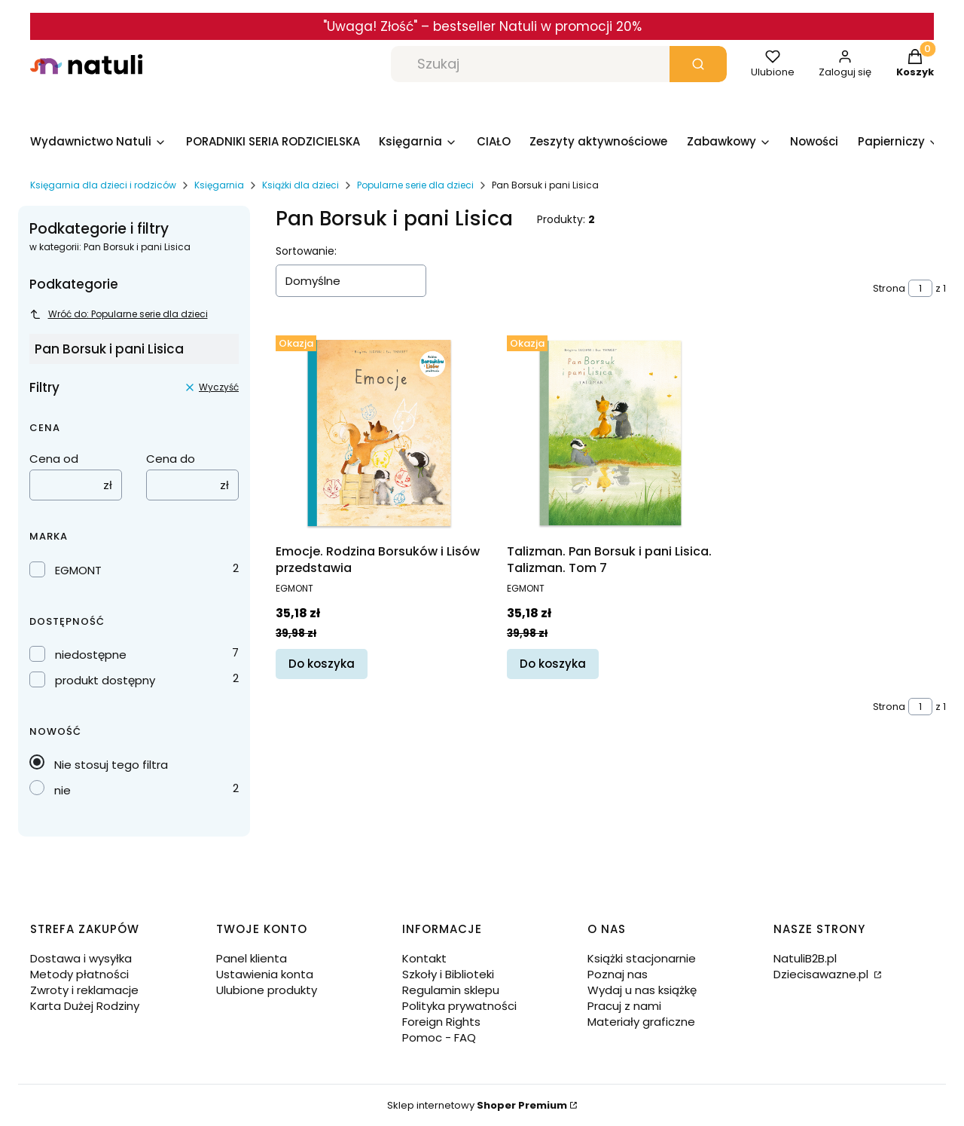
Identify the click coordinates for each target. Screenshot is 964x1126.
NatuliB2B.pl (805, 958)
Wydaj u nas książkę (642, 990)
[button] (698, 64)
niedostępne (91, 654)
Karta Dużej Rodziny (84, 1006)
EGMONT (78, 570)
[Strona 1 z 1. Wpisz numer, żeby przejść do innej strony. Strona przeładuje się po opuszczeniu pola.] (920, 288)
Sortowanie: (306, 251)
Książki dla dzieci (300, 185)
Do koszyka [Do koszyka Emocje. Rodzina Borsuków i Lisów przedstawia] (321, 664)
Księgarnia (219, 185)
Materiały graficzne (641, 1022)
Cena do (170, 459)
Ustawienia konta (264, 974)
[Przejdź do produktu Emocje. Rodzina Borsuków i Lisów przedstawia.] (379, 433)
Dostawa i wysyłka (81, 958)
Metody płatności (79, 974)
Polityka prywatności (459, 1006)
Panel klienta (251, 958)
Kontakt (424, 958)
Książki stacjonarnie (641, 958)
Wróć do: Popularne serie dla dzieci (118, 314)
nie (62, 790)
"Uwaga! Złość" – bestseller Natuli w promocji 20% (482, 26)
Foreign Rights (441, 1022)
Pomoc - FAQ (439, 1037)
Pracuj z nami (624, 1006)
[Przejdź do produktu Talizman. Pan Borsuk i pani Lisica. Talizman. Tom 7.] (610, 433)
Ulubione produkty (266, 990)
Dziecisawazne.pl (822, 974)
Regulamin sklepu (450, 990)
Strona (889, 288)
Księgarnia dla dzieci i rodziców (103, 185)
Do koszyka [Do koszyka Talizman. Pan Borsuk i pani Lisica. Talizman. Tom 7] (553, 664)
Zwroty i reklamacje (84, 990)
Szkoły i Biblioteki (448, 974)
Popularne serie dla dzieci (415, 185)
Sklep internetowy (477, 1105)
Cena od (53, 459)
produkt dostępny (105, 680)
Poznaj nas (617, 974)
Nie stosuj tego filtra (111, 765)
